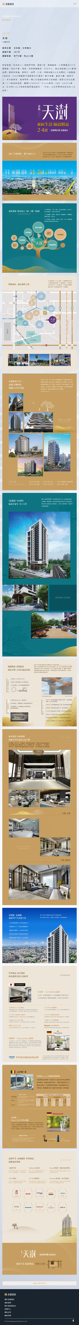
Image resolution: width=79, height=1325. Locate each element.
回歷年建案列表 (39, 1283)
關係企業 (8, 1312)
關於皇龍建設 (9, 1299)
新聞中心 (8, 1309)
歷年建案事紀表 (10, 1306)
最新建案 (8, 1303)
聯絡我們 (8, 1315)
